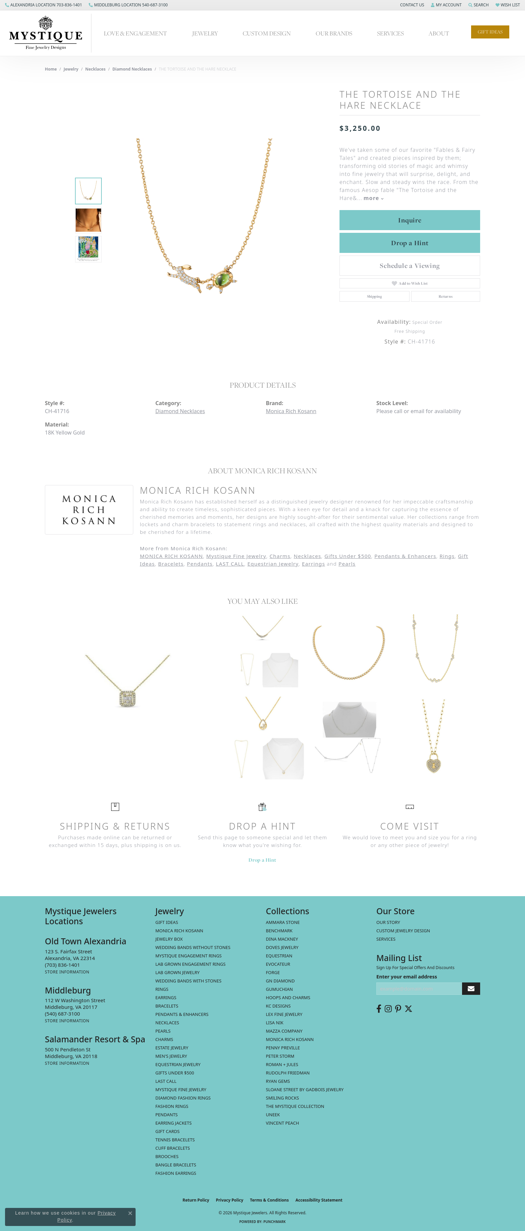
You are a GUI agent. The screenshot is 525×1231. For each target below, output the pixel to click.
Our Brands (334, 33)
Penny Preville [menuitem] (283, 1048)
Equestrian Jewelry (273, 563)
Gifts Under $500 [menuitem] (174, 1073)
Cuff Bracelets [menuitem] (172, 1148)
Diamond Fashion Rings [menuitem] (183, 1098)
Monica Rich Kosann (291, 411)
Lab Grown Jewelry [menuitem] (177, 972)
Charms (280, 556)
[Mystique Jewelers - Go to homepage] (49, 33)
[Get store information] (67, 972)
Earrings (313, 563)
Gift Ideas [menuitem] (166, 922)
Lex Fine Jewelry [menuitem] (284, 1014)
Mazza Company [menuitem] (284, 1031)
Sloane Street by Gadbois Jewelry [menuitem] (305, 1089)
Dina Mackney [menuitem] (282, 939)
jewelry (71, 69)
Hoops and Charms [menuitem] (288, 998)
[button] (411, 5)
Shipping (374, 296)
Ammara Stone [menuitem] (283, 922)
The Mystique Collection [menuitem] (295, 1106)
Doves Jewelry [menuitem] (282, 947)
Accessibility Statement (318, 1200)
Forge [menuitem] (273, 972)
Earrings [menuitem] (165, 998)
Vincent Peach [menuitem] (282, 1123)
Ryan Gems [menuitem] (278, 1081)
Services (390, 33)
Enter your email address (406, 976)
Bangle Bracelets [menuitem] (175, 1165)
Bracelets (170, 563)
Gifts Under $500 (347, 556)
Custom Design (267, 33)
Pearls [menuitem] (162, 1031)
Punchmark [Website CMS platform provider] (275, 1221)
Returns (446, 296)
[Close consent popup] (130, 1213)
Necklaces (95, 69)
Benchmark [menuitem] (279, 931)
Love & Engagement (135, 33)
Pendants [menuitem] (166, 1115)
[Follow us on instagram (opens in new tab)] (388, 1009)
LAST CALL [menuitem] (165, 1081)
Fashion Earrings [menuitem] (175, 1173)
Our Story (388, 922)
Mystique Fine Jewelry (236, 556)
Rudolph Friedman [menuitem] (288, 1073)
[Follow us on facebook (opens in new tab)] (378, 1009)
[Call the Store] (62, 964)
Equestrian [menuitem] (279, 956)
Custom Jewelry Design (403, 931)
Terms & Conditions (269, 1200)
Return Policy (195, 1200)
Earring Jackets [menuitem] (173, 1123)
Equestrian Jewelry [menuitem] (178, 1064)
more (374, 198)
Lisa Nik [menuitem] (274, 1023)
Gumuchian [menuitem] (279, 989)
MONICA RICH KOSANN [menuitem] (179, 931)
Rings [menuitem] (161, 989)
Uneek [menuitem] (273, 1115)
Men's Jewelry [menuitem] (171, 1056)
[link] (43, 5)
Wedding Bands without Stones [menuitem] (192, 947)
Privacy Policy (229, 1200)
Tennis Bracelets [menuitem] (175, 1140)
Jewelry (205, 33)
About (439, 33)
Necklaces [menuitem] (167, 1023)
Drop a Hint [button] (410, 243)
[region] (205, 220)
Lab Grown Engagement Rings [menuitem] (190, 964)
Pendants (200, 563)
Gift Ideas (490, 31)
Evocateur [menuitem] (278, 964)
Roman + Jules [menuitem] (282, 1064)
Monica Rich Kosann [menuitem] (290, 1039)
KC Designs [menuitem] (278, 1006)
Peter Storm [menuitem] (280, 1056)
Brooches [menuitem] (166, 1156)
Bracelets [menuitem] (166, 1006)
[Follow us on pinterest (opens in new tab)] (398, 1009)
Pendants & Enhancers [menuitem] (182, 1014)
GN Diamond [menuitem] (280, 981)
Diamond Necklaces (132, 69)
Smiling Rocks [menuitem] (282, 1098)
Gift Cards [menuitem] (167, 1131)
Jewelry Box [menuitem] (169, 939)
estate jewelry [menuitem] (171, 1048)
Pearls (347, 563)
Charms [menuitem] (164, 1039)
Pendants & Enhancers (405, 556)
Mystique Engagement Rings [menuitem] (188, 956)
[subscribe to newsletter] (471, 988)
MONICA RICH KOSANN (171, 556)
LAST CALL (230, 563)
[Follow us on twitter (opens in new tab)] (408, 1009)
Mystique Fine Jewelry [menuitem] (180, 1089)
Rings (447, 556)
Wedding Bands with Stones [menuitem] (188, 981)
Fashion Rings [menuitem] (171, 1106)
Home (51, 69)
